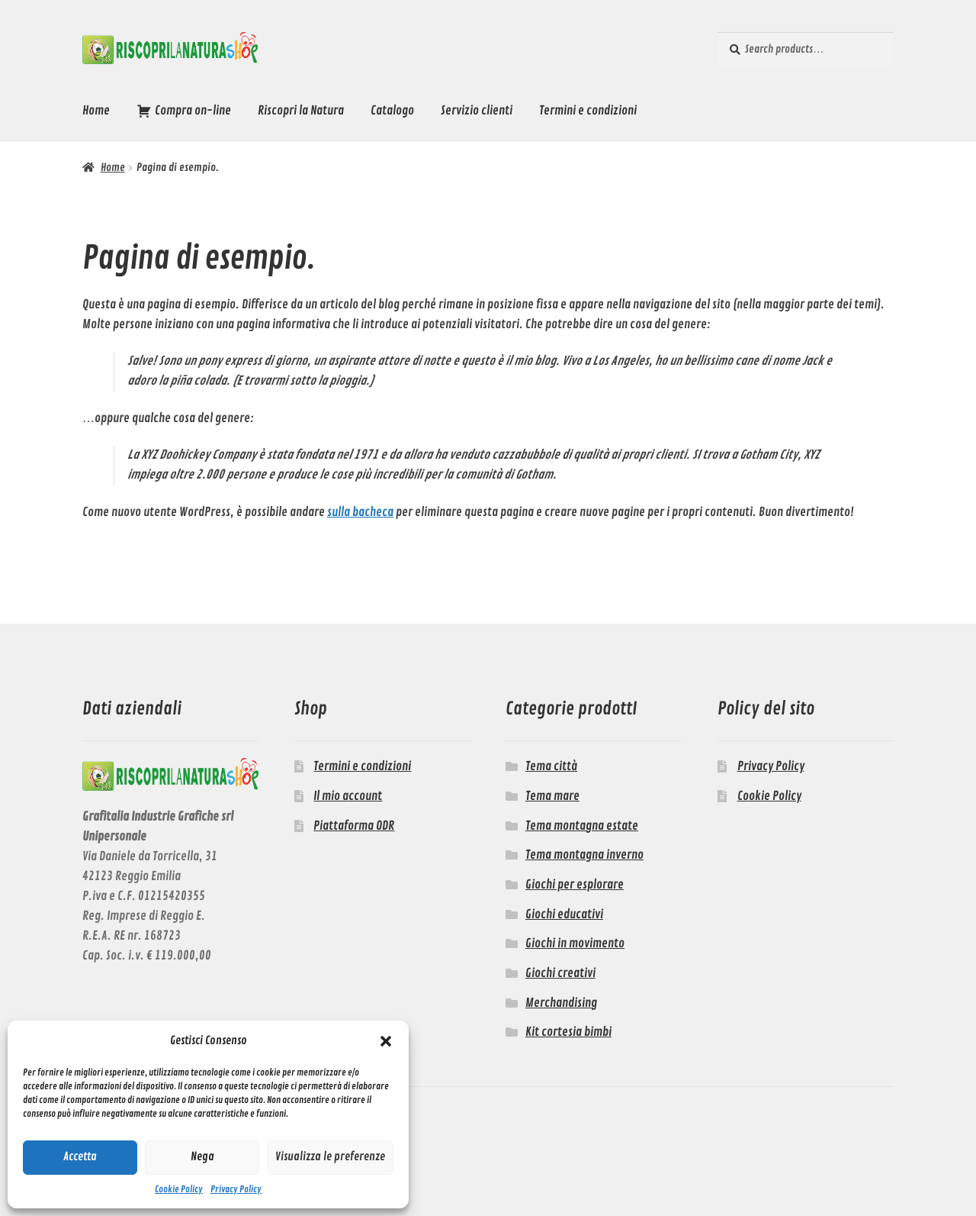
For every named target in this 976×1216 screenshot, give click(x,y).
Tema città (551, 766)
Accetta (80, 1157)
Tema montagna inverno (584, 855)
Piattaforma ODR (353, 826)
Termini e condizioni (588, 110)
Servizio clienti (476, 110)
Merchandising (561, 1003)
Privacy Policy (236, 1189)
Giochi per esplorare (574, 884)
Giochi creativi (560, 973)
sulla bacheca (360, 512)
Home (96, 110)
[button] (385, 1041)
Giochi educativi (564, 914)
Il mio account (347, 796)
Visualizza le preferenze (330, 1157)
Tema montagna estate (581, 826)
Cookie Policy (179, 1189)
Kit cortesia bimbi (568, 1032)
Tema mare (552, 796)
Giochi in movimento (574, 943)
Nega (202, 1157)
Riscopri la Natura (301, 110)
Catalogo (392, 110)
